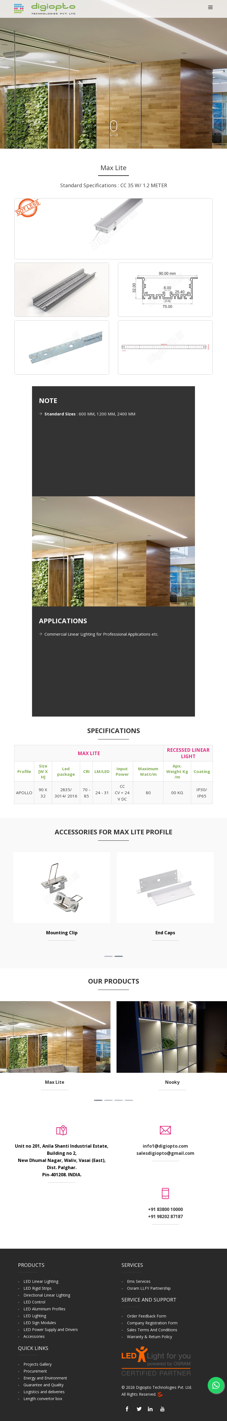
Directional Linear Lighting (46, 1295)
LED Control (34, 1302)
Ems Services (139, 1281)
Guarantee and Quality (43, 1384)
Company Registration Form (152, 1322)
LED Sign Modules (39, 1322)
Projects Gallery (37, 1364)
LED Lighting (34, 1315)
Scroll (113, 128)
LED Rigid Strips (37, 1288)
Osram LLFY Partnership (149, 1288)
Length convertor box (42, 1398)
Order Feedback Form (146, 1316)
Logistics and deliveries (44, 1391)
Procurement (35, 1371)
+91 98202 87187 (165, 1216)
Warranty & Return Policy (149, 1336)
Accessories (34, 1336)
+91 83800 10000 (165, 1209)
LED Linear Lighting (40, 1281)
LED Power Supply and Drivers (50, 1329)
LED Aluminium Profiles (44, 1308)
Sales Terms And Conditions (152, 1329)
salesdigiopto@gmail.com (165, 1153)
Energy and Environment (45, 1378)
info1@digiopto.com (165, 1146)
